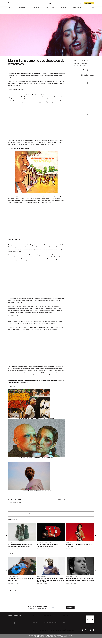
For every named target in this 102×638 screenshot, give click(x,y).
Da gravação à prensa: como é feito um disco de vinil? (21, 579)
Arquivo (39, 542)
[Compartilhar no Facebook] (83, 69)
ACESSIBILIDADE (60, 630)
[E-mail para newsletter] (57, 607)
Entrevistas (69, 576)
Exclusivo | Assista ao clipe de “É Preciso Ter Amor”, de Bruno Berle (36, 490)
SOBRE (92, 7)
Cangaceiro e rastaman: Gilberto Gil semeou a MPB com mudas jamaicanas (36, 418)
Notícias (10, 58)
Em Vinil (10, 576)
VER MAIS (13, 591)
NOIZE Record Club (46, 542)
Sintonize (44, 576)
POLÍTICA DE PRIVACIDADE (46, 630)
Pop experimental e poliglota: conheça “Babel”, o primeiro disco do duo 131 (36, 457)
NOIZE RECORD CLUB (78, 7)
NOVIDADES (63, 7)
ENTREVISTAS (22, 7)
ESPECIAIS (36, 7)
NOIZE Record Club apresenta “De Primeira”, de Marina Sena (48, 545)
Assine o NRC (89, 3)
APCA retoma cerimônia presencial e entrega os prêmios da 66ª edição (20, 545)
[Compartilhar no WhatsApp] (87, 70)
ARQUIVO (10, 7)
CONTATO (35, 630)
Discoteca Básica (27, 514)
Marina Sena (38, 514)
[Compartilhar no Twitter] (85, 69)
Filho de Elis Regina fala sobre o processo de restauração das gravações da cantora (80, 579)
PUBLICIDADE (70, 630)
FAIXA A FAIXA (49, 7)
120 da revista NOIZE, (44, 380)
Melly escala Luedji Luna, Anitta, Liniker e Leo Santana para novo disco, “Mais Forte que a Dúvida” (50, 580)
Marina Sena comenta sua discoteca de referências (79, 545)
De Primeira (16, 514)
